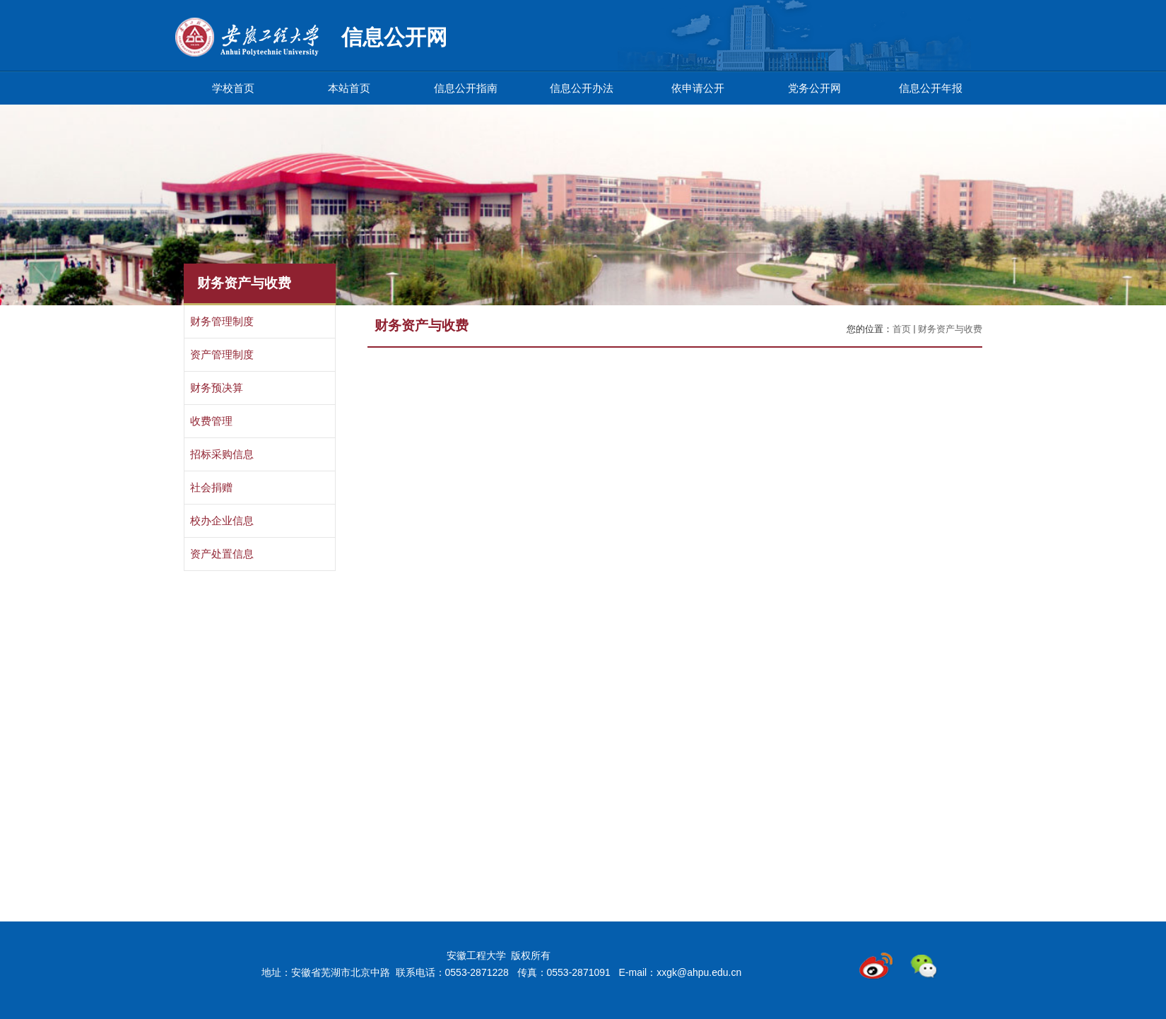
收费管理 (211, 421)
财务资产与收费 (950, 329)
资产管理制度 (222, 354)
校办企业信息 (222, 520)
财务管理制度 (222, 321)
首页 (902, 329)
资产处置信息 (222, 554)
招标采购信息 (222, 454)
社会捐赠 (211, 487)
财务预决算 (216, 388)
